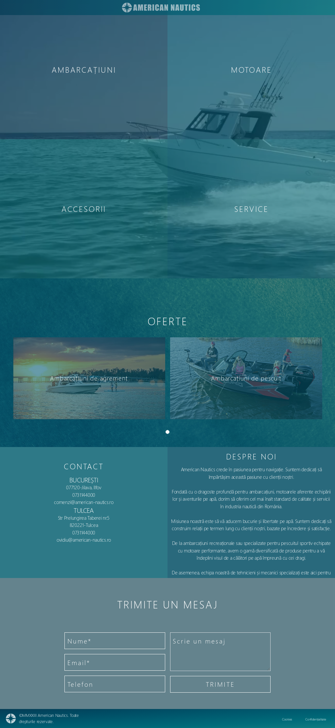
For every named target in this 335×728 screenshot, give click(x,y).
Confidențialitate (315, 719)
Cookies (287, 719)
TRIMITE (220, 684)
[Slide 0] (167, 432)
